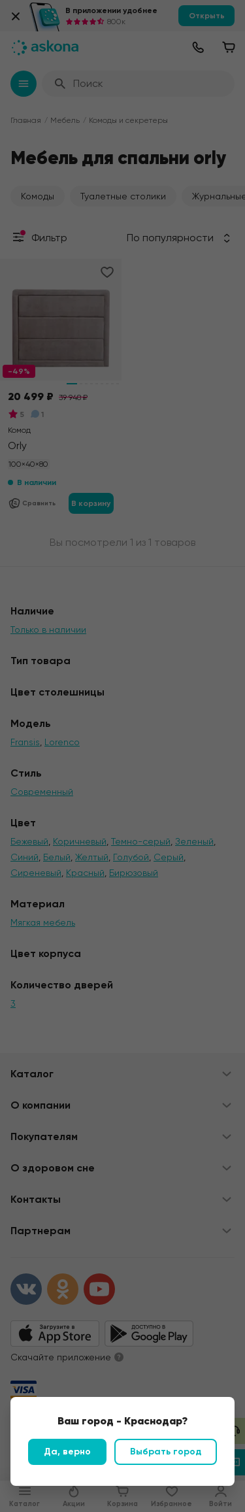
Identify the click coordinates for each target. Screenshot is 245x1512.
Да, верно (67, 1451)
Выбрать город (165, 1451)
